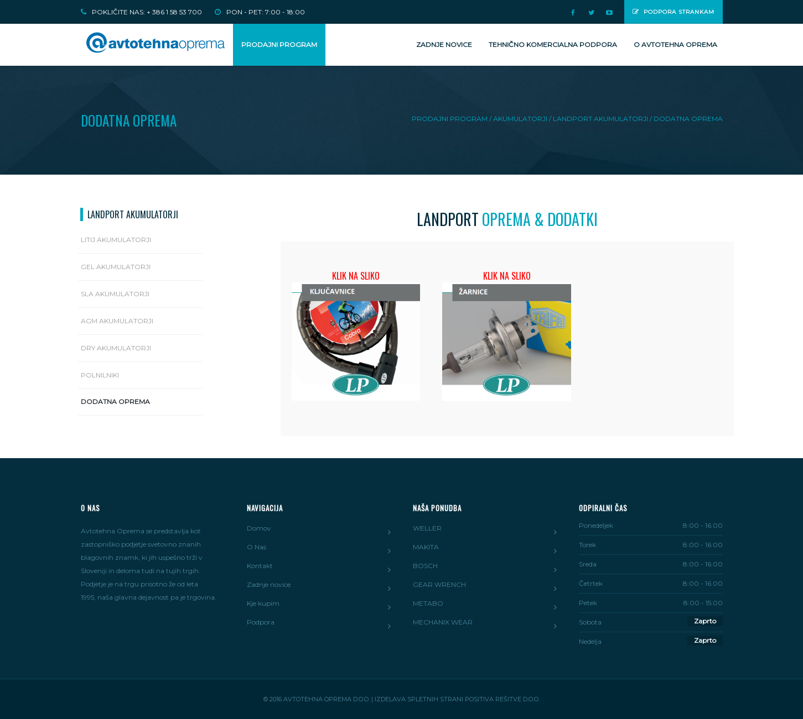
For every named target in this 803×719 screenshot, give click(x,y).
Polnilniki (100, 375)
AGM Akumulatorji (117, 321)
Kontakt (260, 565)
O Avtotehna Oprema (675, 44)
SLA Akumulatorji (115, 294)
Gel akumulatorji (116, 267)
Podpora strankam (673, 11)
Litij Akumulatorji (116, 239)
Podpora (260, 622)
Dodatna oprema (115, 401)
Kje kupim (263, 603)
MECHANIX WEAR (443, 622)
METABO (428, 603)
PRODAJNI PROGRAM (279, 44)
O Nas (256, 547)
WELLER (427, 528)
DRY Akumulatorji (116, 348)
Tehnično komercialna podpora (553, 44)
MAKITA (426, 547)
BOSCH (425, 565)
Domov (259, 528)
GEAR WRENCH (439, 584)
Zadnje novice (444, 44)
